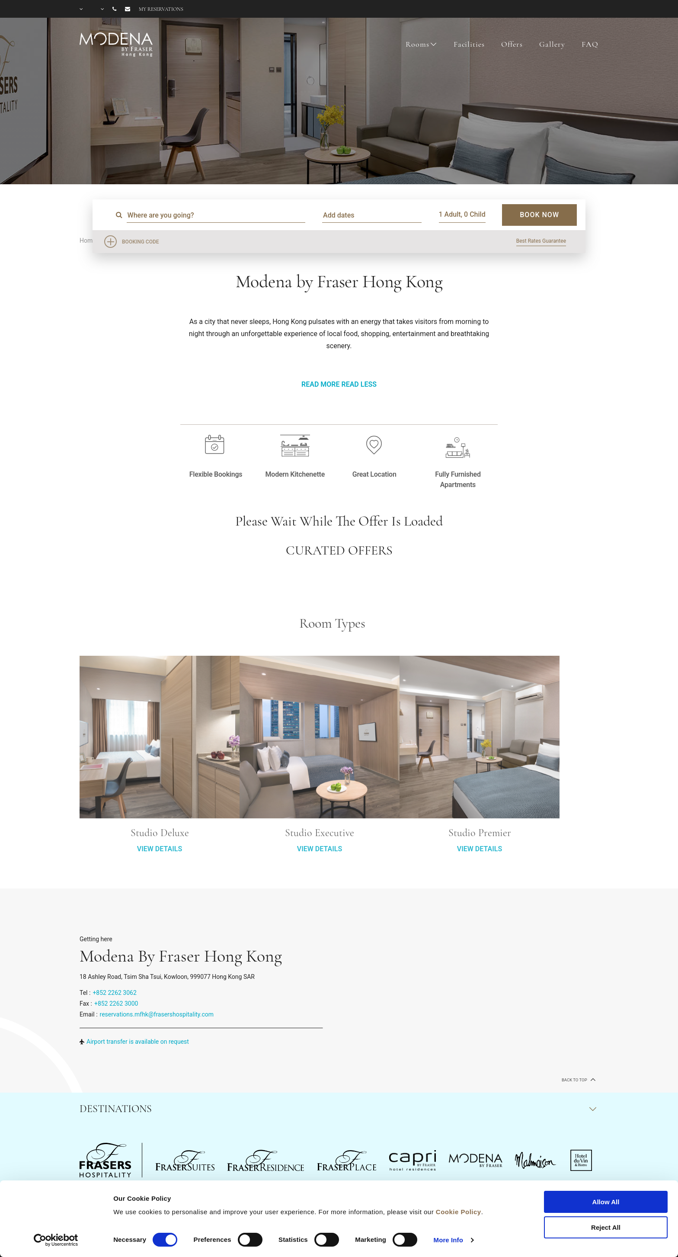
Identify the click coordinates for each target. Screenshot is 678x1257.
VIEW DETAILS (159, 885)
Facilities (469, 44)
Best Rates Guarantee (541, 241)
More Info (448, 1240)
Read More (320, 384)
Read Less (358, 384)
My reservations (161, 9)
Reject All (605, 1227)
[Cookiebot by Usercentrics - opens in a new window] (56, 1240)
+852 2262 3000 (116, 1003)
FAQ (590, 44)
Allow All (606, 1202)
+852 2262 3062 (114, 992)
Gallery (552, 44)
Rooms (417, 44)
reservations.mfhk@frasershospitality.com (157, 1014)
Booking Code (140, 242)
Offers (511, 44)
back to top (578, 1079)
